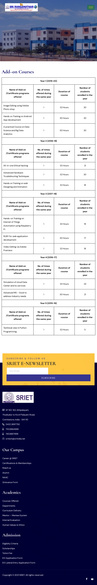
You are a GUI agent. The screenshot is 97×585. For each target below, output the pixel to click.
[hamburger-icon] (91, 7)
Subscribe (48, 378)
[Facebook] (86, 579)
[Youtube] (92, 579)
